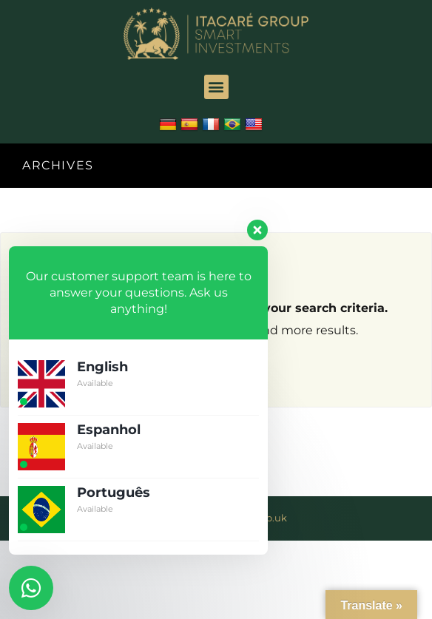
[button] (216, 87)
